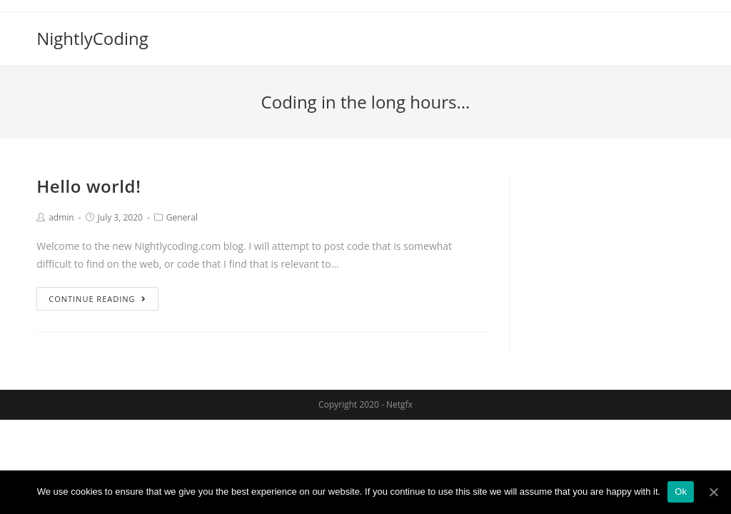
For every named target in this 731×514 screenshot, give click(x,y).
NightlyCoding (92, 38)
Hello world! (88, 186)
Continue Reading (97, 298)
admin (61, 217)
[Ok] (713, 492)
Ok (681, 491)
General (182, 217)
